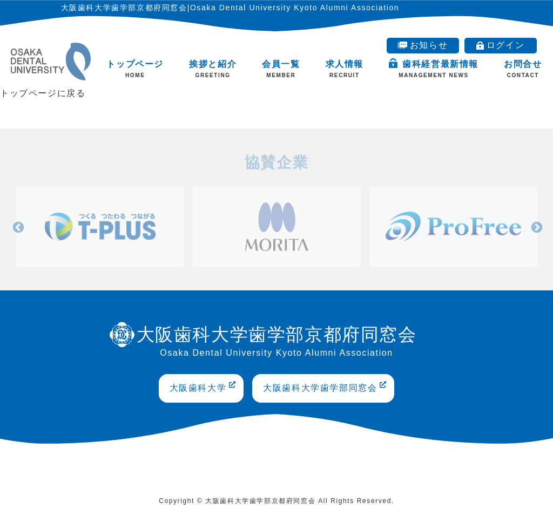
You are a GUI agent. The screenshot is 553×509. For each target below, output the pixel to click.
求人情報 (344, 68)
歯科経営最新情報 (433, 68)
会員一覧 (281, 68)
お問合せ (523, 68)
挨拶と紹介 (213, 68)
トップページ (135, 68)
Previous (17, 226)
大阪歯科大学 (203, 387)
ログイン (500, 45)
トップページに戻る (42, 93)
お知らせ (422, 45)
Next (535, 226)
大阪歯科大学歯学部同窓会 (325, 387)
